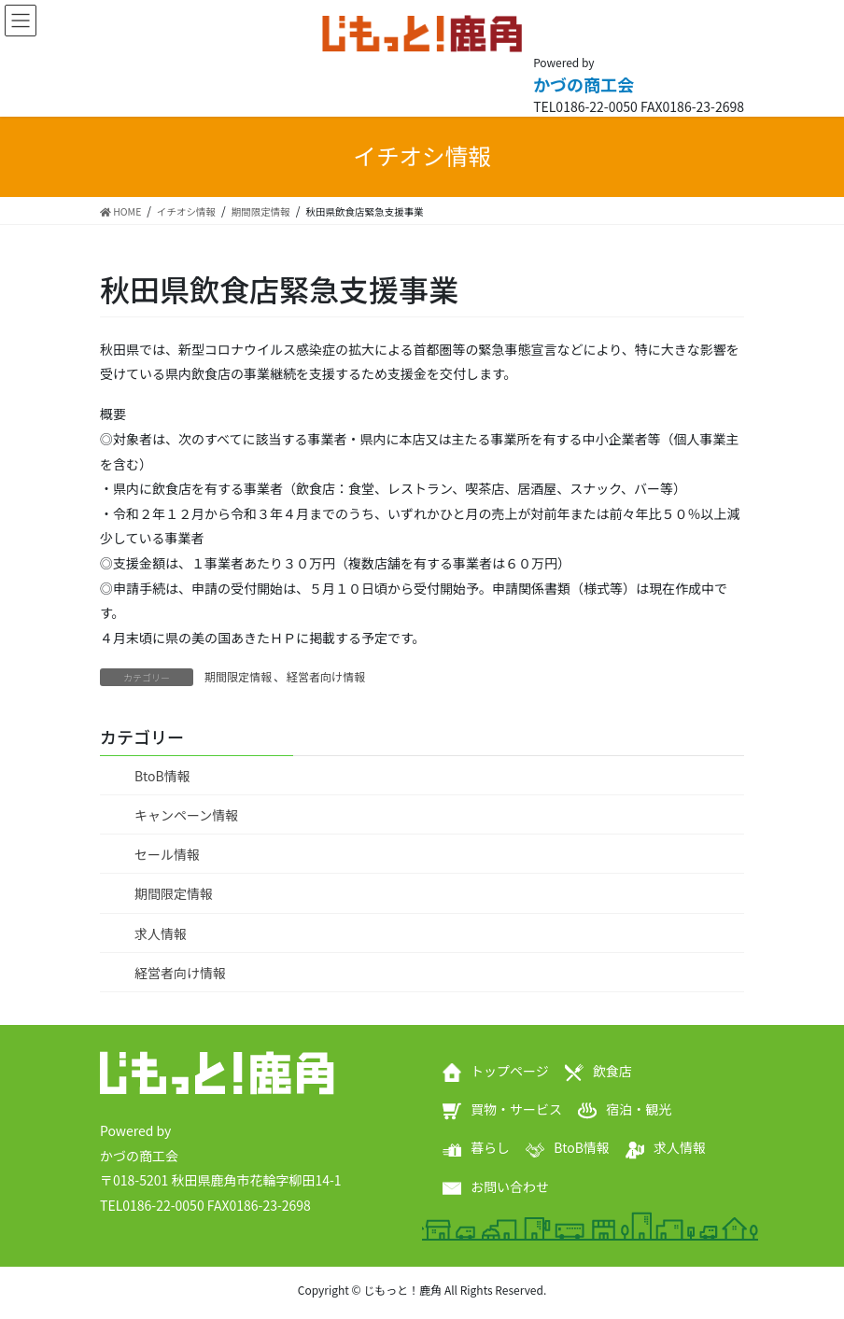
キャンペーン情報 (186, 815)
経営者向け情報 (326, 676)
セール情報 (167, 854)
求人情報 (160, 933)
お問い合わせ (510, 1186)
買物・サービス (516, 1109)
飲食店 (612, 1070)
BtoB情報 (162, 775)
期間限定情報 (238, 676)
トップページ (510, 1070)
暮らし (490, 1147)
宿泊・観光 (638, 1109)
